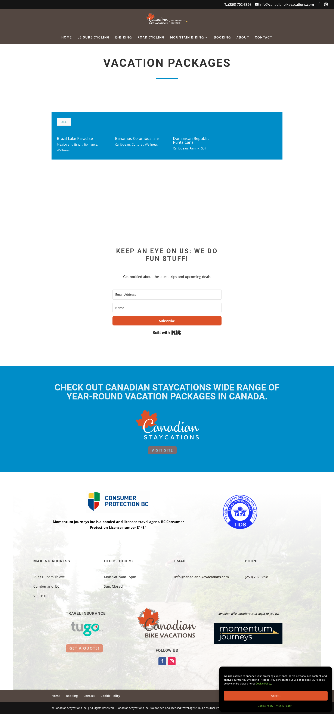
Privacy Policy (283, 706)
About (242, 37)
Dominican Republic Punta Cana (191, 140)
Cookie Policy (263, 683)
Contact (263, 37)
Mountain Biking (187, 37)
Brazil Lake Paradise (75, 138)
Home (66, 37)
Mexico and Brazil (69, 144)
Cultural (137, 144)
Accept (276, 695)
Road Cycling (151, 37)
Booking (222, 37)
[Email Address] (167, 295)
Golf (203, 148)
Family (194, 148)
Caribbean (122, 144)
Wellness (63, 150)
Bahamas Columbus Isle (137, 138)
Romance (90, 144)
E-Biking (123, 37)
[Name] (167, 308)
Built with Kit (167, 332)
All (64, 122)
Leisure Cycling (93, 37)
